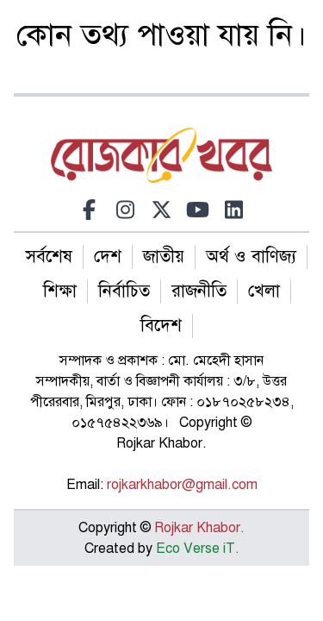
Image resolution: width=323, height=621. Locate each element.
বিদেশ (161, 325)
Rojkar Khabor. (198, 527)
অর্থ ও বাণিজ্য (251, 256)
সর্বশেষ (49, 256)
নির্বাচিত (124, 291)
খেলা (264, 291)
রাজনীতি (199, 291)
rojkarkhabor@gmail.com (182, 484)
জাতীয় (163, 256)
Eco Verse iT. (197, 548)
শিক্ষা (60, 291)
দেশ (107, 256)
